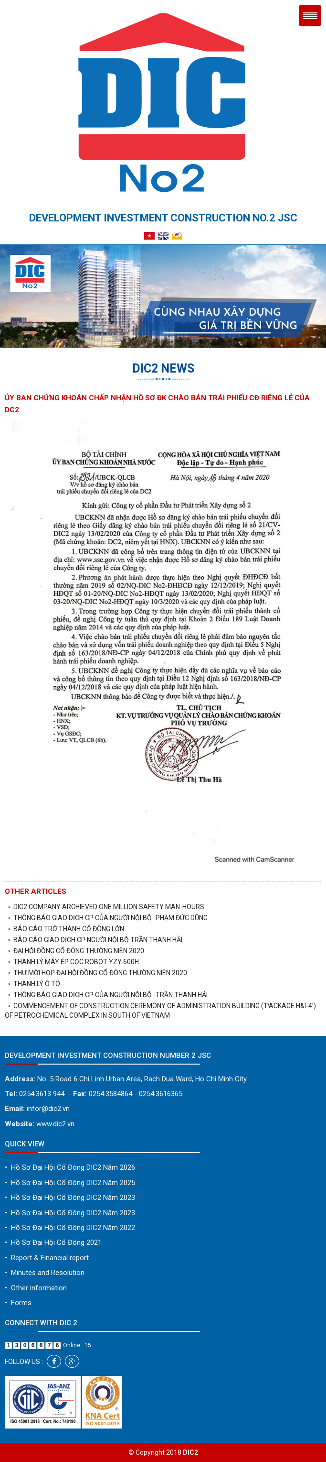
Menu (310, 15)
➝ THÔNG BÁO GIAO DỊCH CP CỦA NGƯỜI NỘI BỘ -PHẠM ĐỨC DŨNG (106, 918)
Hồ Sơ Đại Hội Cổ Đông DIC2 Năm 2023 (70, 1197)
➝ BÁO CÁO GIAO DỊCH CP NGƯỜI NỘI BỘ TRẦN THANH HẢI (93, 940)
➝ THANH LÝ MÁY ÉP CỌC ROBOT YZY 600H (72, 962)
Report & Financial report (47, 1257)
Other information (36, 1288)
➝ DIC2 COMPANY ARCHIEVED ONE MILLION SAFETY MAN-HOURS (104, 907)
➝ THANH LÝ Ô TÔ (32, 984)
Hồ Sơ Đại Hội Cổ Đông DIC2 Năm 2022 (70, 1227)
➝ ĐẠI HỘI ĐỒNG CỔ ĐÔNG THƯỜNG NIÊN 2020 (74, 951)
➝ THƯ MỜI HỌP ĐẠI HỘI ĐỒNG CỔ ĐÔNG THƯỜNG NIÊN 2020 (96, 973)
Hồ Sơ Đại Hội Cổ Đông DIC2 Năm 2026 (70, 1167)
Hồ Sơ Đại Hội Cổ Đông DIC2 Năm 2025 (70, 1182)
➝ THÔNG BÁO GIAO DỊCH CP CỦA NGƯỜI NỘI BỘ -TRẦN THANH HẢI (106, 995)
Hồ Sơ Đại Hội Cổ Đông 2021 (53, 1242)
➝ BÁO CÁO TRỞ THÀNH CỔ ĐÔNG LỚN (64, 929)
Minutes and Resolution (44, 1272)
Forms (18, 1302)
